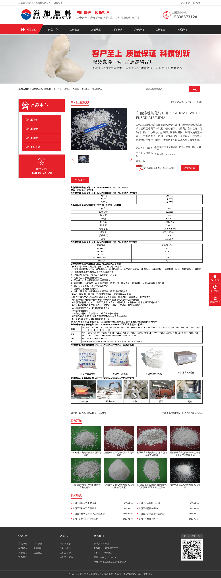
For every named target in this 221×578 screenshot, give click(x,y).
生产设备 (74, 29)
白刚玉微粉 (31, 137)
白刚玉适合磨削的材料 (149, 503)
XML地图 (148, 574)
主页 (173, 102)
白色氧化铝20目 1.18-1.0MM (92, 413)
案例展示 (96, 29)
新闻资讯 (117, 29)
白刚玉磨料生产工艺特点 (84, 503)
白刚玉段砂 (31, 119)
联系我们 (197, 3)
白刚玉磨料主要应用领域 (84, 508)
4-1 (59, 89)
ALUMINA (97, 89)
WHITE (75, 89)
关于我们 (139, 29)
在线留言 (160, 29)
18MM (67, 89)
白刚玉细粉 (31, 128)
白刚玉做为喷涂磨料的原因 (151, 514)
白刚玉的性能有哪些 (148, 519)
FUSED (85, 89)
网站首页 (31, 29)
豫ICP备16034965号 (132, 574)
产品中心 (185, 3)
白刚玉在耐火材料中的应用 (85, 519)
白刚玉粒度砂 (32, 146)
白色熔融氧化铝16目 (41, 89)
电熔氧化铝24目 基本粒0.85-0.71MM (186, 413)
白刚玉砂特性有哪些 (148, 508)
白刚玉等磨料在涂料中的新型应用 (88, 514)
